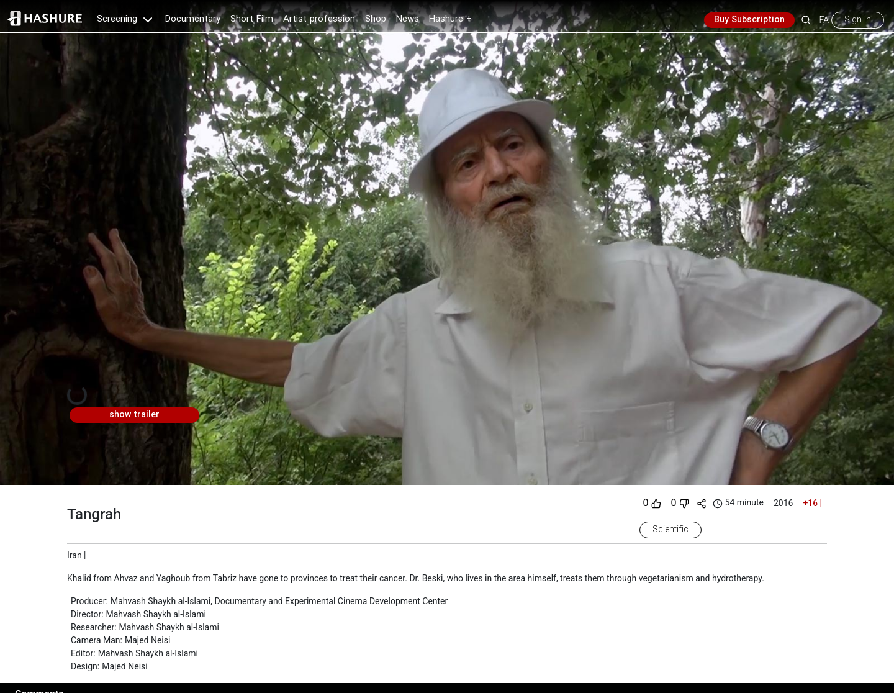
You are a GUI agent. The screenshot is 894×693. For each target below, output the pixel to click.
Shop (375, 19)
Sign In (857, 20)
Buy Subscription (749, 20)
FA (824, 20)
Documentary (192, 19)
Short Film (251, 19)
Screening (126, 19)
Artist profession (319, 19)
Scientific (670, 530)
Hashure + (450, 19)
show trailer (134, 415)
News (407, 19)
